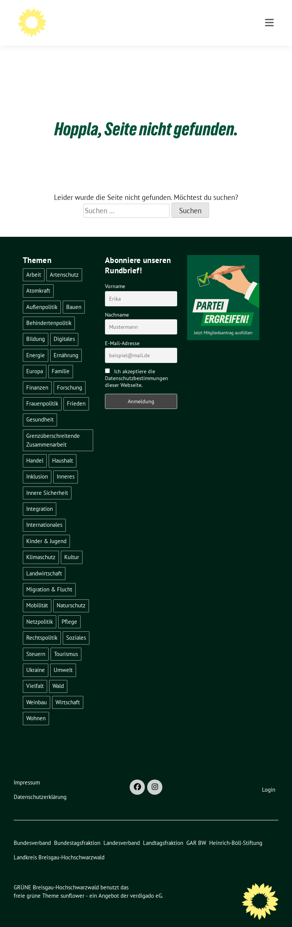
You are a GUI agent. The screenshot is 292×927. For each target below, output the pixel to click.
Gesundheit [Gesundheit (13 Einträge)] (40, 407)
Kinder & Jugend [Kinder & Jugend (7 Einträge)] (46, 529)
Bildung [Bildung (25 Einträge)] (35, 327)
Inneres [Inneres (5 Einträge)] (66, 464)
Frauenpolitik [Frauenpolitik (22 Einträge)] (42, 391)
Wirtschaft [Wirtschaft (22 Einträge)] (68, 690)
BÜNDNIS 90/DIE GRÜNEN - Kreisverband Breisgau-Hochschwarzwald (156, 26)
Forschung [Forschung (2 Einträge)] (69, 375)
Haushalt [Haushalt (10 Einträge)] (62, 448)
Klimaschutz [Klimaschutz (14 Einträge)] (41, 545)
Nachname (117, 302)
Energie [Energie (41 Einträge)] (35, 343)
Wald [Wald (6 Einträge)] (58, 674)
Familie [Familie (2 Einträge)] (61, 359)
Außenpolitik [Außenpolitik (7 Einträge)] (41, 295)
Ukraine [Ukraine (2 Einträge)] (35, 658)
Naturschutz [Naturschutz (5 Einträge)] (71, 593)
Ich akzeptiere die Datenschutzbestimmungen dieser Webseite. (136, 366)
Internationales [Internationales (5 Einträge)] (44, 513)
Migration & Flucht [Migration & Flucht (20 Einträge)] (49, 577)
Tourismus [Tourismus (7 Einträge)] (66, 642)
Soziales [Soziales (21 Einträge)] (76, 625)
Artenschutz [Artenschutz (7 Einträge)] (64, 262)
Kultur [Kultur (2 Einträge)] (71, 545)
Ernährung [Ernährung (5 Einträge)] (66, 343)
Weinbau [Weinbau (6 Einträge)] (36, 690)
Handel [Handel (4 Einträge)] (34, 448)
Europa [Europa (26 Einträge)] (34, 359)
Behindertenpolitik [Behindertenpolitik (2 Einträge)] (48, 311)
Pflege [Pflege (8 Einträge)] (69, 609)
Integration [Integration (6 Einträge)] (39, 497)
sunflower (72, 883)
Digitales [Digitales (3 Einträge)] (64, 327)
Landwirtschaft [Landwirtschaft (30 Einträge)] (44, 561)
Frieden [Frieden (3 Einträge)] (76, 391)
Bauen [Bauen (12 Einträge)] (73, 295)
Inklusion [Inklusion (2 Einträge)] (37, 464)
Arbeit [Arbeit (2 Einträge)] (33, 262)
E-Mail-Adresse (122, 331)
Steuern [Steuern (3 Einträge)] (35, 642)
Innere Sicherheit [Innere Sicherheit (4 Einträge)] (47, 481)
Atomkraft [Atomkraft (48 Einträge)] (38, 278)
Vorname (115, 274)
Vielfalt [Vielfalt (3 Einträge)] (35, 674)
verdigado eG (146, 883)
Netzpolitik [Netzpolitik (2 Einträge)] (39, 609)
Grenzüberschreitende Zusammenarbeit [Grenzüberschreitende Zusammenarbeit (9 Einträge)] (53, 428)
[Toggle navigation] (269, 54)
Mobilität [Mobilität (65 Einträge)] (37, 593)
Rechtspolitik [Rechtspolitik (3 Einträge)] (41, 625)
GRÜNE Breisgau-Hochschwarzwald (112, 16)
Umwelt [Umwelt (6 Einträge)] (63, 658)
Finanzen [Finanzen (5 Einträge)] (37, 375)
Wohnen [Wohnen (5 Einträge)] (36, 706)
